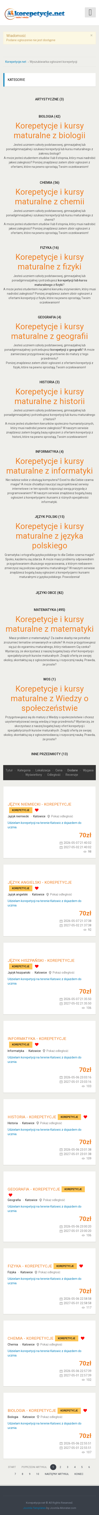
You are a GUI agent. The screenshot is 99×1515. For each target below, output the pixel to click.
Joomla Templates (34, 1508)
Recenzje (72, 774)
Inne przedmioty (49, 754)
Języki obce (49, 593)
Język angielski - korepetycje (40, 882)
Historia (50, 382)
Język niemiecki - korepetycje (39, 804)
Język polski (50, 517)
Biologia (49, 116)
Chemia (49, 183)
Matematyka (49, 610)
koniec (78, 1474)
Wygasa (88, 770)
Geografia (49, 317)
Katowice (39, 816)
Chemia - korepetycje (31, 1338)
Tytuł (9, 770)
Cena (59, 770)
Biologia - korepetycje (32, 1410)
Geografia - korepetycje (34, 1189)
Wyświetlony (34, 774)
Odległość (54, 774)
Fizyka (49, 248)
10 (37, 1474)
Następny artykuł (57, 1474)
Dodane (72, 770)
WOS (49, 679)
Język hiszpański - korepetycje (41, 960)
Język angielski (18, 894)
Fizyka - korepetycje (30, 1266)
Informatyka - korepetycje (37, 1038)
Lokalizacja (43, 770)
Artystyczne (49, 99)
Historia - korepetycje (32, 1117)
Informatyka (50, 452)
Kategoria (24, 770)
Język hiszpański (19, 972)
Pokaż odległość (62, 816)
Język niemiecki (18, 816)
